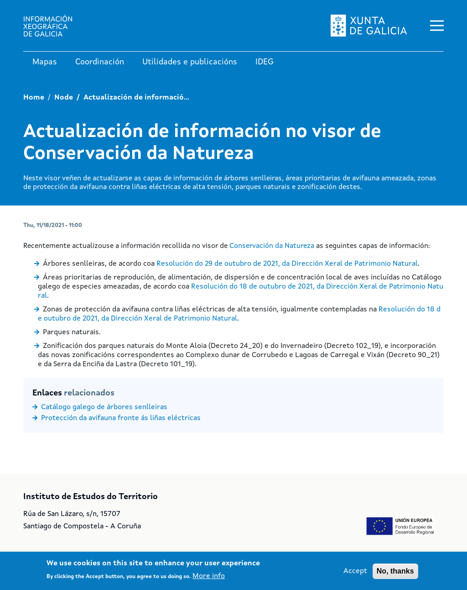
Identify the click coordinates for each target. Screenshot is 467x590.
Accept (355, 571)
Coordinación (99, 62)
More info (208, 576)
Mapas (44, 62)
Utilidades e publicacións (189, 62)
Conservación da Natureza (271, 246)
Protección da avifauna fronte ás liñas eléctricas (121, 418)
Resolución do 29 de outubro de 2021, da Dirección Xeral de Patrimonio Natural (287, 264)
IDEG (264, 62)
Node (63, 97)
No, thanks (395, 571)
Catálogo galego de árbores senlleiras (104, 407)
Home (33, 97)
